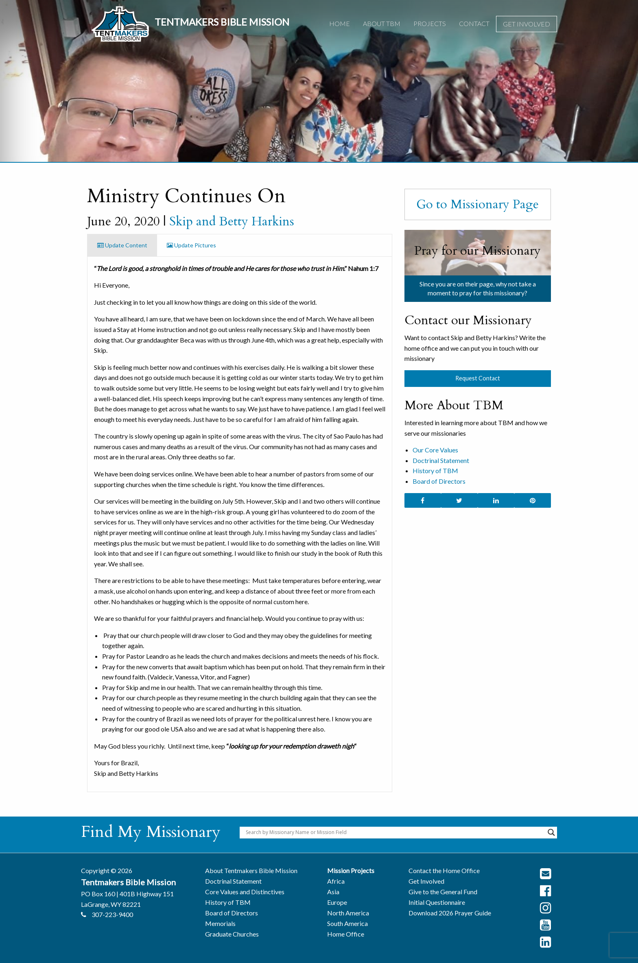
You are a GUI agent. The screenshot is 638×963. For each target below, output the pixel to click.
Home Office (345, 934)
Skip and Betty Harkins (231, 221)
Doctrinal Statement (441, 460)
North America (348, 913)
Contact (474, 23)
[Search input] (395, 832)
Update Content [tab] (122, 245)
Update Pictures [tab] (191, 245)
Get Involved (526, 24)
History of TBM (435, 470)
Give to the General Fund (443, 891)
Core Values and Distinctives (244, 891)
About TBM (381, 23)
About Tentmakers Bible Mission (251, 870)
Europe (337, 902)
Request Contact (477, 378)
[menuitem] (339, 24)
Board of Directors (439, 481)
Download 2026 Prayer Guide (450, 913)
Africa (336, 881)
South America (347, 923)
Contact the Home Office (444, 870)
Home (339, 23)
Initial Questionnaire (437, 902)
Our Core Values (435, 450)
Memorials (220, 923)
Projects (429, 23)
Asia (333, 891)
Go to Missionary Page (477, 204)
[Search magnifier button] (551, 832)
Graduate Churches (232, 934)
